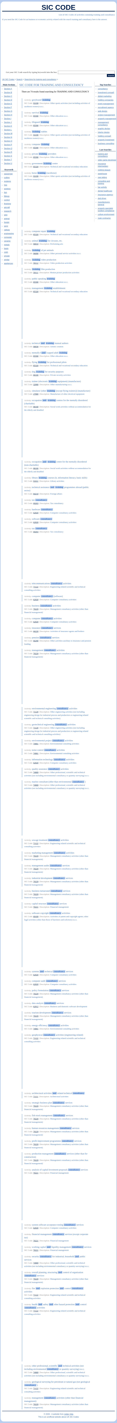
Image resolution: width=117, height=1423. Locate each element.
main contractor (104, 218)
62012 (35, 1006)
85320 (35, 166)
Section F (8, 107)
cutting (7, 177)
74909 (35, 772)
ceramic (7, 241)
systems (7, 181)
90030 (35, 346)
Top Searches (105, 85)
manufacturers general (104, 203)
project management (106, 115)
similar (7, 260)
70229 (35, 609)
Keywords (9, 169)
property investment (106, 140)
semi (6, 226)
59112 (35, 263)
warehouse (102, 174)
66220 (35, 631)
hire (5, 185)
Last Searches (105, 150)
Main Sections (9, 85)
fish (5, 192)
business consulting (106, 143)
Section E (8, 104)
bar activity (102, 187)
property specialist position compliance (106, 209)
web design (102, 111)
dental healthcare (105, 191)
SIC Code (59, 7)
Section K (8, 126)
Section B (8, 92)
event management (106, 104)
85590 (35, 116)
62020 (35, 513)
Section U (8, 163)
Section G (8, 111)
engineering (9, 233)
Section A (8, 89)
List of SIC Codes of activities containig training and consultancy (87, 15)
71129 (35, 712)
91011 (35, 481)
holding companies (105, 100)
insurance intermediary (103, 165)
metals (7, 245)
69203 (35, 503)
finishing (7, 204)
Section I (7, 119)
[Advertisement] (58, 44)
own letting (102, 177)
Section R (8, 152)
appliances (8, 263)
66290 (35, 641)
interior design (104, 132)
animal (7, 219)
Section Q (8, 148)
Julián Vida (68, 1414)
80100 (35, 375)
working (7, 189)
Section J (8, 122)
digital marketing (104, 96)
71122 (35, 587)
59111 (35, 272)
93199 (35, 103)
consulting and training (104, 182)
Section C (8, 96)
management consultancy (103, 123)
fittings (7, 196)
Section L (8, 130)
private (7, 256)
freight (6, 222)
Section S (8, 156)
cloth (6, 252)
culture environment (106, 214)
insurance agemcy (105, 195)
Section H (8, 115)
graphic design (104, 129)
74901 (35, 744)
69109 (35, 916)
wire (5, 215)
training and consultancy (103, 155)
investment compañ (106, 92)
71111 (35, 1096)
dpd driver (102, 198)
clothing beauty (104, 170)
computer (8, 237)
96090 (35, 253)
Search (19, 79)
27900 (35, 394)
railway (7, 230)
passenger (8, 174)
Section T (8, 160)
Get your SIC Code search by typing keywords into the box (31, 72)
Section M (8, 133)
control (7, 200)
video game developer (107, 160)
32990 (35, 384)
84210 (35, 494)
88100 (35, 407)
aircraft (7, 207)
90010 (35, 244)
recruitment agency (106, 107)
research (7, 211)
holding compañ (104, 136)
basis (6, 248)
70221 (35, 907)
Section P (8, 145)
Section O (8, 141)
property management (107, 119)
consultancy (103, 89)
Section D (8, 100)
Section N (8, 137)
